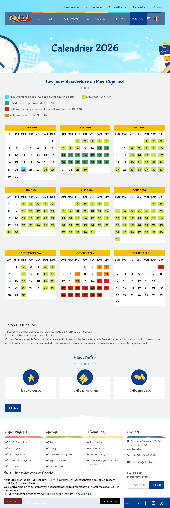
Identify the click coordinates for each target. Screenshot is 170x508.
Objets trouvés (58, 466)
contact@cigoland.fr (144, 462)
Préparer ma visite (70, 18)
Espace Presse (117, 7)
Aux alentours (94, 7)
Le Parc (49, 18)
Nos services (72, 7)
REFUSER (12, 501)
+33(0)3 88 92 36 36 (143, 454)
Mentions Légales (100, 454)
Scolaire (54, 442)
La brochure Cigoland (22, 460)
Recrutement (97, 448)
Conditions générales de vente (103, 462)
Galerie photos (17, 454)
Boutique (138, 18)
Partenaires (140, 7)
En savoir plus (82, 493)
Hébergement (119, 18)
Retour (14, 407)
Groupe (54, 448)
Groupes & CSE (96, 18)
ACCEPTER (110, 501)
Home (37, 18)
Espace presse (58, 460)
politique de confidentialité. (57, 493)
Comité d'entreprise (61, 454)
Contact (158, 7)
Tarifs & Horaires (18, 442)
